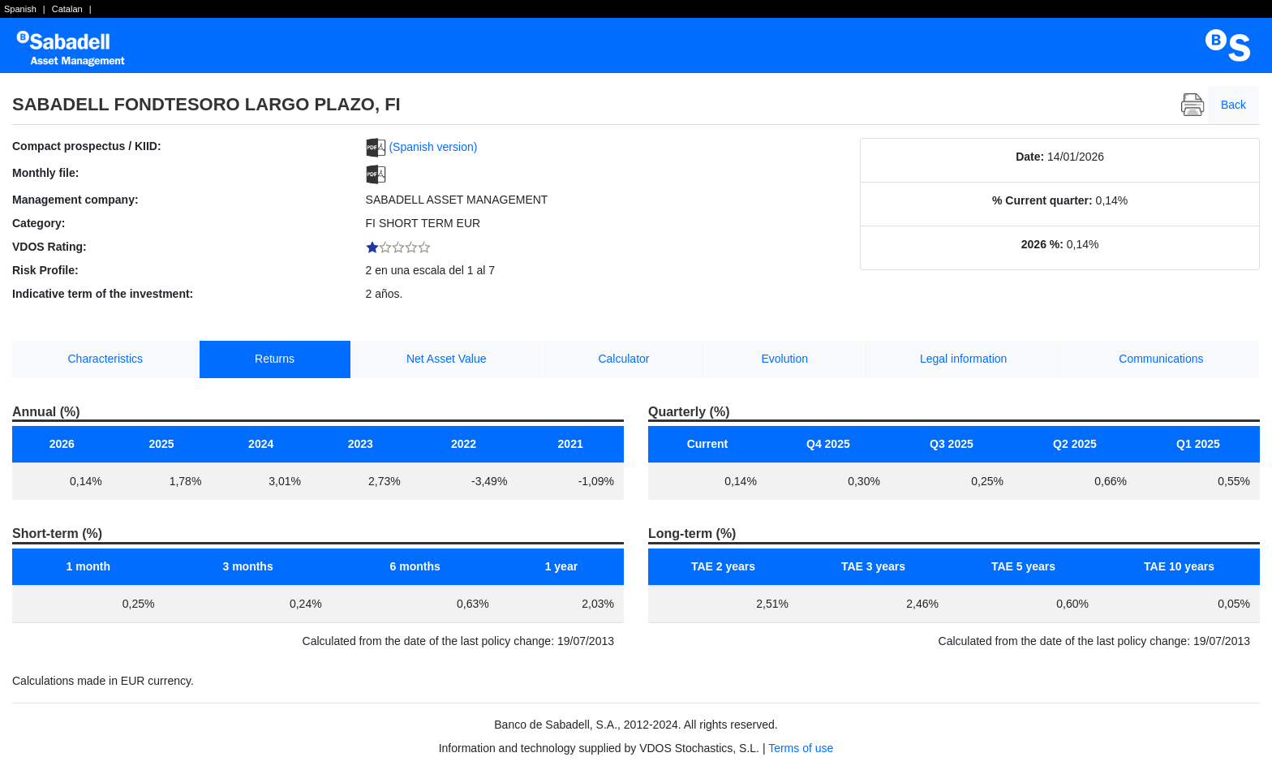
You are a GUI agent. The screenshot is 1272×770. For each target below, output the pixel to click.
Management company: (75, 199)
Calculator (623, 358)
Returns (274, 358)
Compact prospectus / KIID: (86, 146)
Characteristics (106, 358)
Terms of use (800, 748)
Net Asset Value (446, 358)
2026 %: (1042, 244)
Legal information (963, 358)
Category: (38, 223)
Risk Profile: (45, 270)
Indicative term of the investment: (102, 293)
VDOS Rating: (49, 246)
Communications (1161, 358)
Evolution (784, 358)
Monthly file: (45, 172)
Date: (1030, 156)
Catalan (67, 9)
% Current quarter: (1042, 200)
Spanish (20, 9)
